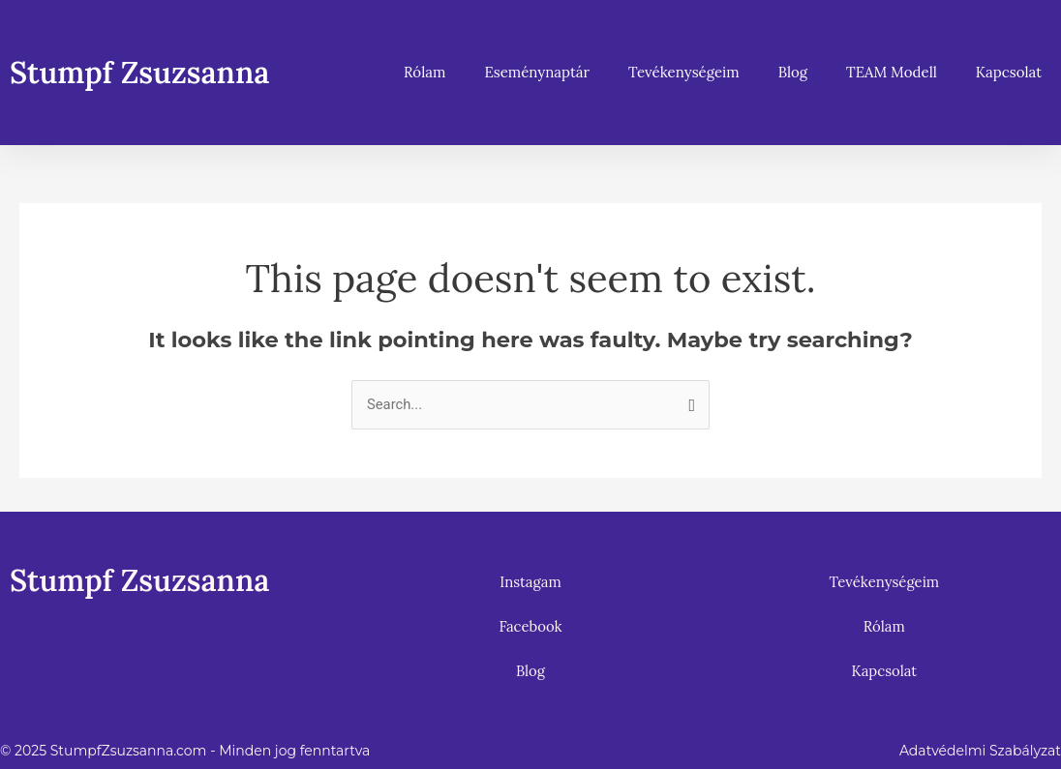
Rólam (424, 72)
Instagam (530, 582)
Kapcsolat (1009, 72)
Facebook (530, 626)
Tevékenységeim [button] (684, 72)
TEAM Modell (891, 72)
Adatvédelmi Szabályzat (980, 750)
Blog (792, 72)
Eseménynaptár (537, 72)
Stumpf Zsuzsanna (145, 72)
